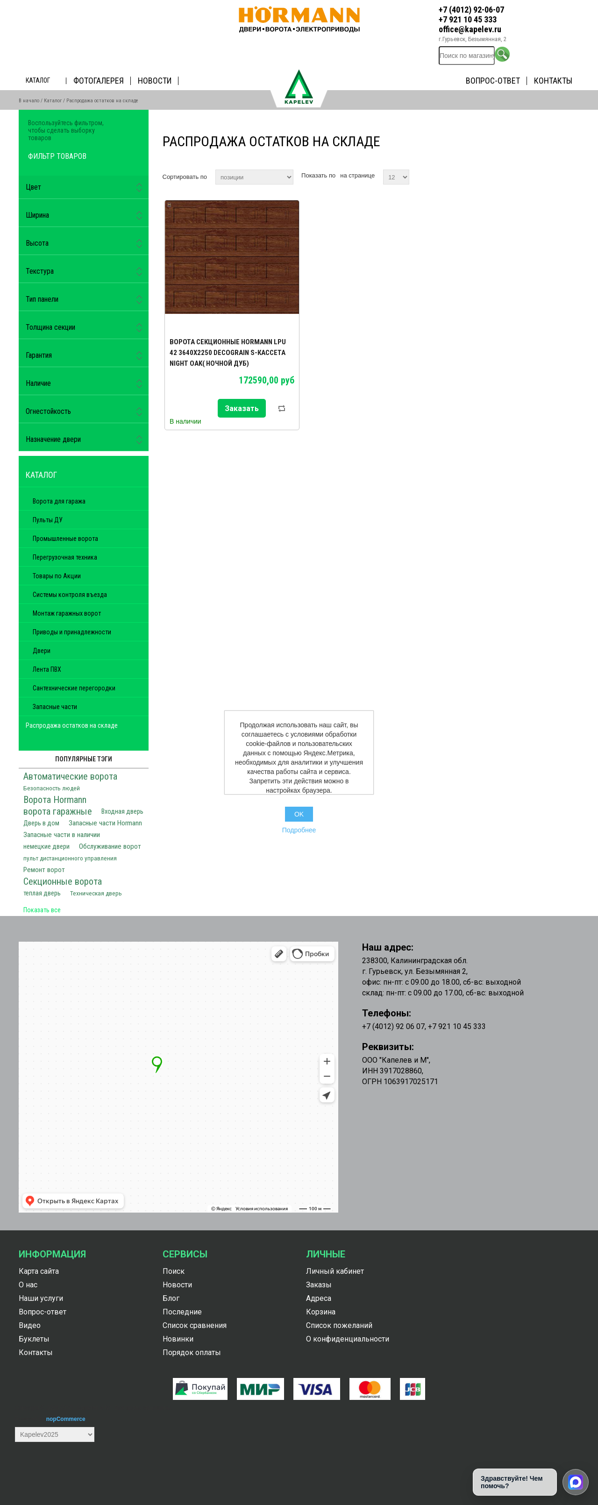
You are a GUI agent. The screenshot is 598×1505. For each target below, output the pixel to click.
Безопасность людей (51, 788)
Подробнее (299, 830)
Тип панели (42, 299)
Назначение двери (53, 439)
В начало (29, 101)
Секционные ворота (62, 881)
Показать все (42, 910)
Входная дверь (122, 812)
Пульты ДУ (48, 520)
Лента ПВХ (47, 669)
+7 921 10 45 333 (468, 19)
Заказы (319, 1284)
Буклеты (34, 1339)
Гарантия (39, 355)
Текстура (40, 271)
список (571, 175)
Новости (154, 80)
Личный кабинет (335, 1271)
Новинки (178, 1339)
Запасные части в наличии (61, 835)
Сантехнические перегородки (74, 688)
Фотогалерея (98, 80)
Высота (37, 243)
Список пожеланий (339, 1325)
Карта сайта (39, 1271)
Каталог (38, 80)
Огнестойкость (48, 411)
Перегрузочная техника (65, 557)
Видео (30, 1325)
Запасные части (55, 706)
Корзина (320, 1311)
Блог (171, 1298)
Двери (41, 650)
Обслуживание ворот (110, 846)
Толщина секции (50, 327)
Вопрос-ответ (493, 80)
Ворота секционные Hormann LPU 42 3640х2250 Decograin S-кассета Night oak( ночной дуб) (228, 353)
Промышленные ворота (65, 538)
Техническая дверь (96, 893)
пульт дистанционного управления (70, 858)
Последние (182, 1311)
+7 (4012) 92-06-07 (471, 9)
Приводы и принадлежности (72, 632)
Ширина (37, 215)
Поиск (174, 1271)
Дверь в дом (41, 823)
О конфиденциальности (347, 1339)
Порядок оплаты (192, 1352)
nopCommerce (65, 1419)
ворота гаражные (57, 811)
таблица (554, 175)
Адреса (318, 1298)
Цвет (33, 187)
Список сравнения (195, 1325)
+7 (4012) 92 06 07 (393, 1026)
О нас (28, 1284)
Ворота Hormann (54, 799)
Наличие (38, 383)
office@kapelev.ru (470, 29)
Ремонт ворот (44, 870)
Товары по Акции (57, 576)
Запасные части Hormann (105, 823)
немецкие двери (46, 847)
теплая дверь (42, 893)
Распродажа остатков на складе (72, 725)
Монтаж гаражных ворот (67, 613)
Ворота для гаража (59, 501)
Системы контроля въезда (70, 594)
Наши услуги (41, 1298)
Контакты (553, 80)
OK (299, 814)
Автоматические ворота (70, 776)
